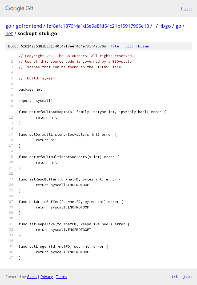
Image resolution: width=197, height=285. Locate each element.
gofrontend (29, 26)
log (128, 46)
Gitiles (32, 276)
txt (174, 276)
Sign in (186, 8)
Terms (61, 276)
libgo (165, 26)
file (114, 46)
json (187, 276)
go (8, 26)
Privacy (47, 276)
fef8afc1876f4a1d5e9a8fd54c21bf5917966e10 (98, 26)
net (9, 33)
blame (143, 46)
